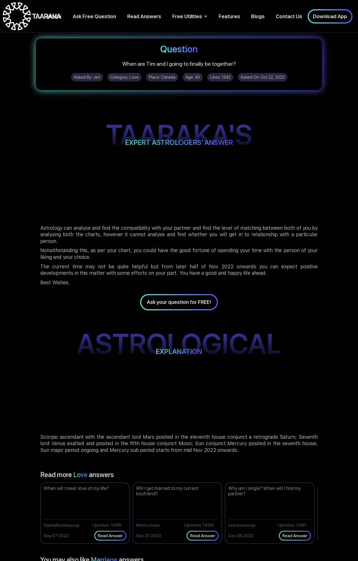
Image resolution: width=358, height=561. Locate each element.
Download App (330, 16)
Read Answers (144, 16)
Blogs (258, 16)
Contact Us (289, 16)
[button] (190, 16)
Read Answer (110, 535)
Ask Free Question (94, 16)
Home (54, 16)
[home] (32, 16)
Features (229, 16)
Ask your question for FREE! (179, 302)
